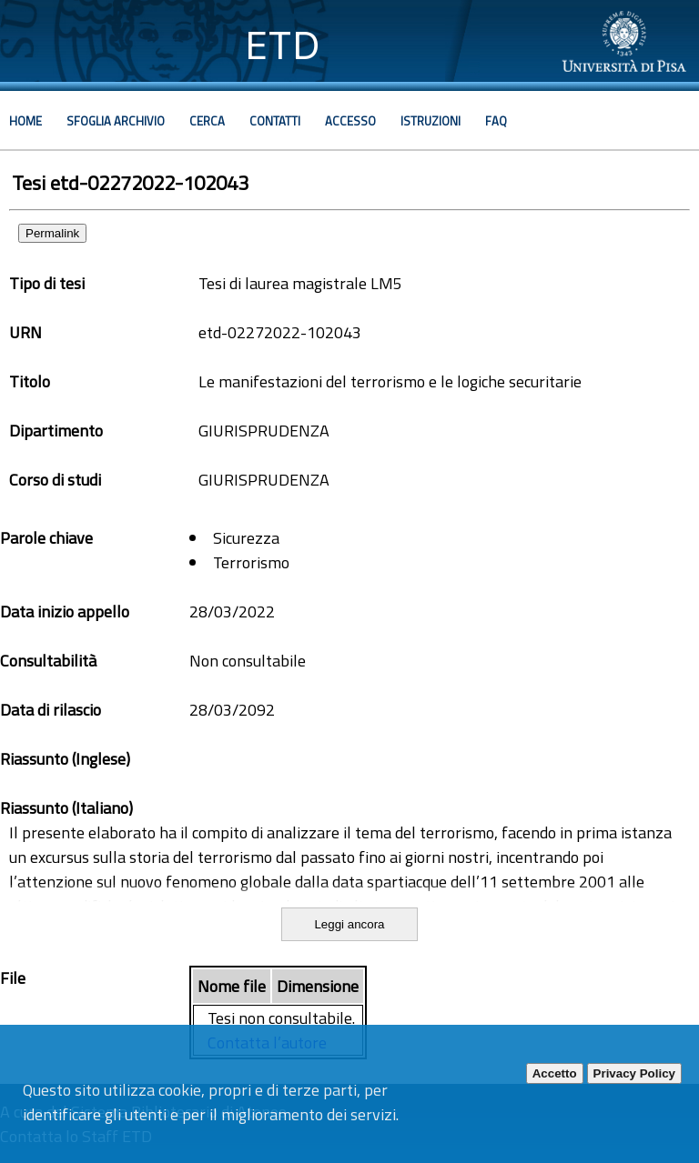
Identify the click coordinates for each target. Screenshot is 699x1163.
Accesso (350, 121)
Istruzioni (430, 121)
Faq (496, 121)
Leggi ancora (349, 924)
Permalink (52, 233)
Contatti (274, 121)
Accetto (554, 1073)
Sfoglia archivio (115, 121)
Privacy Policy (634, 1073)
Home (25, 121)
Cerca (207, 121)
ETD (282, 45)
